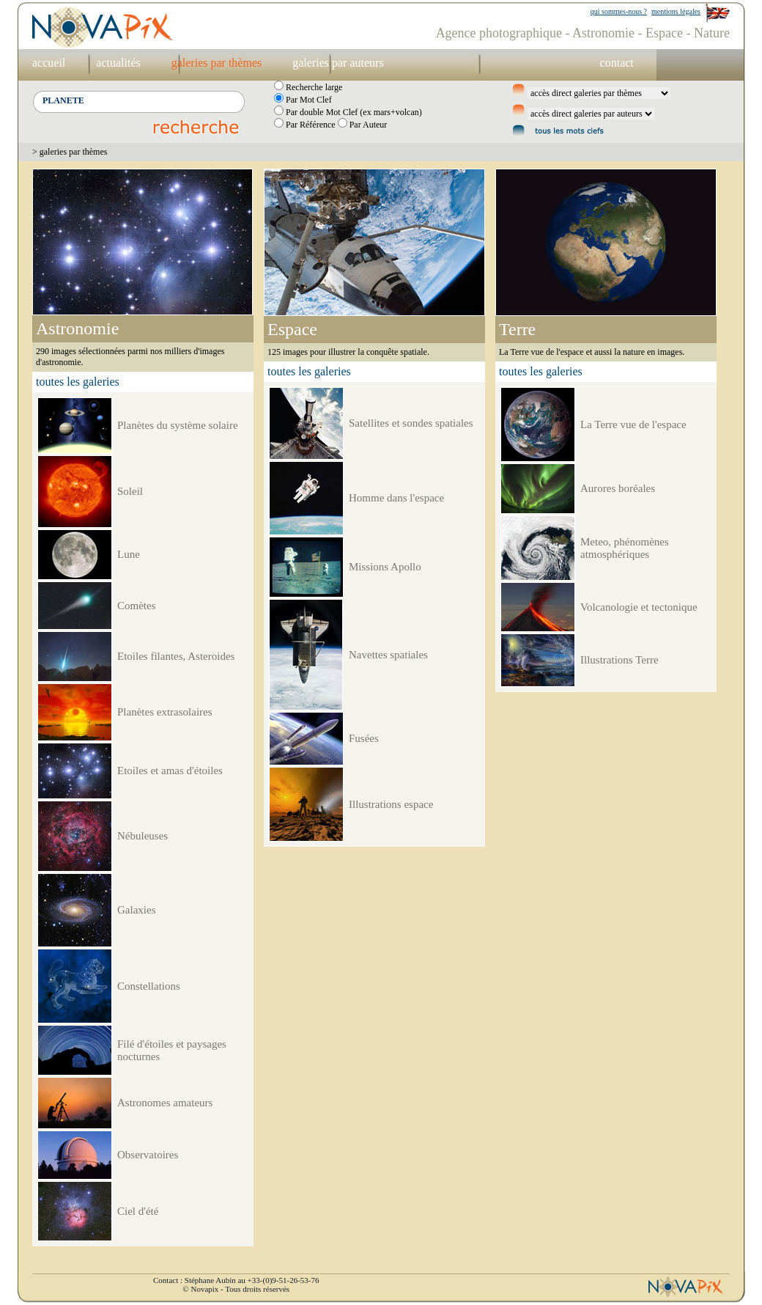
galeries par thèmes (216, 62)
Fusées (364, 738)
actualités (118, 62)
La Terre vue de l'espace (633, 424)
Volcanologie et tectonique (639, 607)
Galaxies (136, 910)
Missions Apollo (385, 567)
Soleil (130, 491)
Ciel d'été (137, 1211)
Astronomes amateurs (164, 1103)
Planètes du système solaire (177, 425)
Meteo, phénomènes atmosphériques (624, 548)
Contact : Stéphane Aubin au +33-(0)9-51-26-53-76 (236, 1280)
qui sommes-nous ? (619, 11)
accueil (48, 62)
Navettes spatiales (388, 655)
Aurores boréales (617, 488)
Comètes (136, 605)
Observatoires (147, 1155)
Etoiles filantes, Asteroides (175, 656)
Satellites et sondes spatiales (411, 423)
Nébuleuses (142, 836)
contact (617, 62)
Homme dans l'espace (396, 498)
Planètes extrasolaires (164, 712)
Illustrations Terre (619, 660)
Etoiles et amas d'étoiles (170, 770)
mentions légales (675, 11)
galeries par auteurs (337, 62)
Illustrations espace (391, 804)
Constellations (148, 986)
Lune (128, 554)
